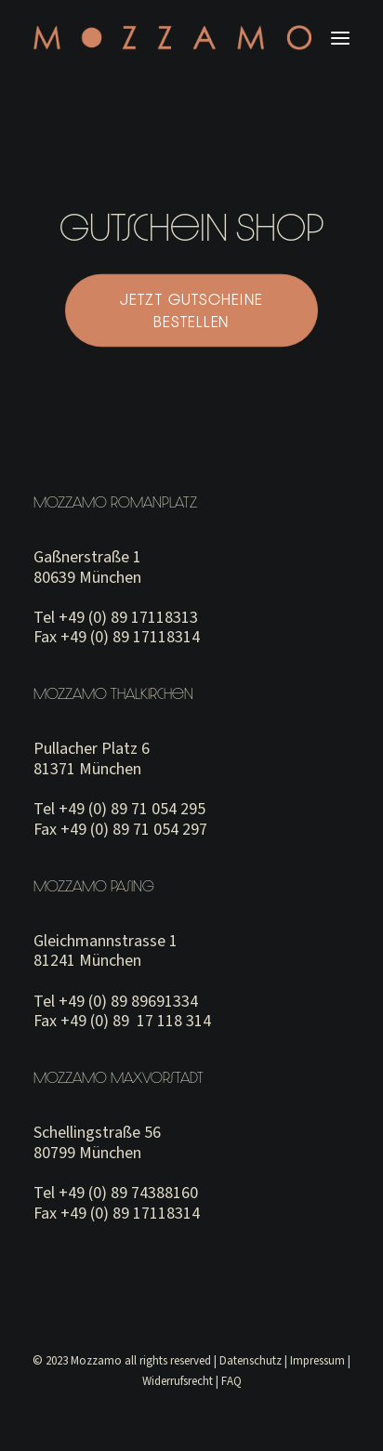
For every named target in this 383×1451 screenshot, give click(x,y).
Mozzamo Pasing (93, 886)
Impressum (317, 1360)
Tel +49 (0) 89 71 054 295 (119, 809)
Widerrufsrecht (177, 1381)
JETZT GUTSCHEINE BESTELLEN (194, 310)
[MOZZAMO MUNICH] (172, 37)
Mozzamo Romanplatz (115, 502)
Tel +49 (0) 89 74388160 (115, 1193)
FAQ (231, 1381)
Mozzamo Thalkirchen (113, 693)
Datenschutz (250, 1360)
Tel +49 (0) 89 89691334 (115, 1001)
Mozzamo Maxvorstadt (118, 1077)
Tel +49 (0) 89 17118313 (115, 617)
